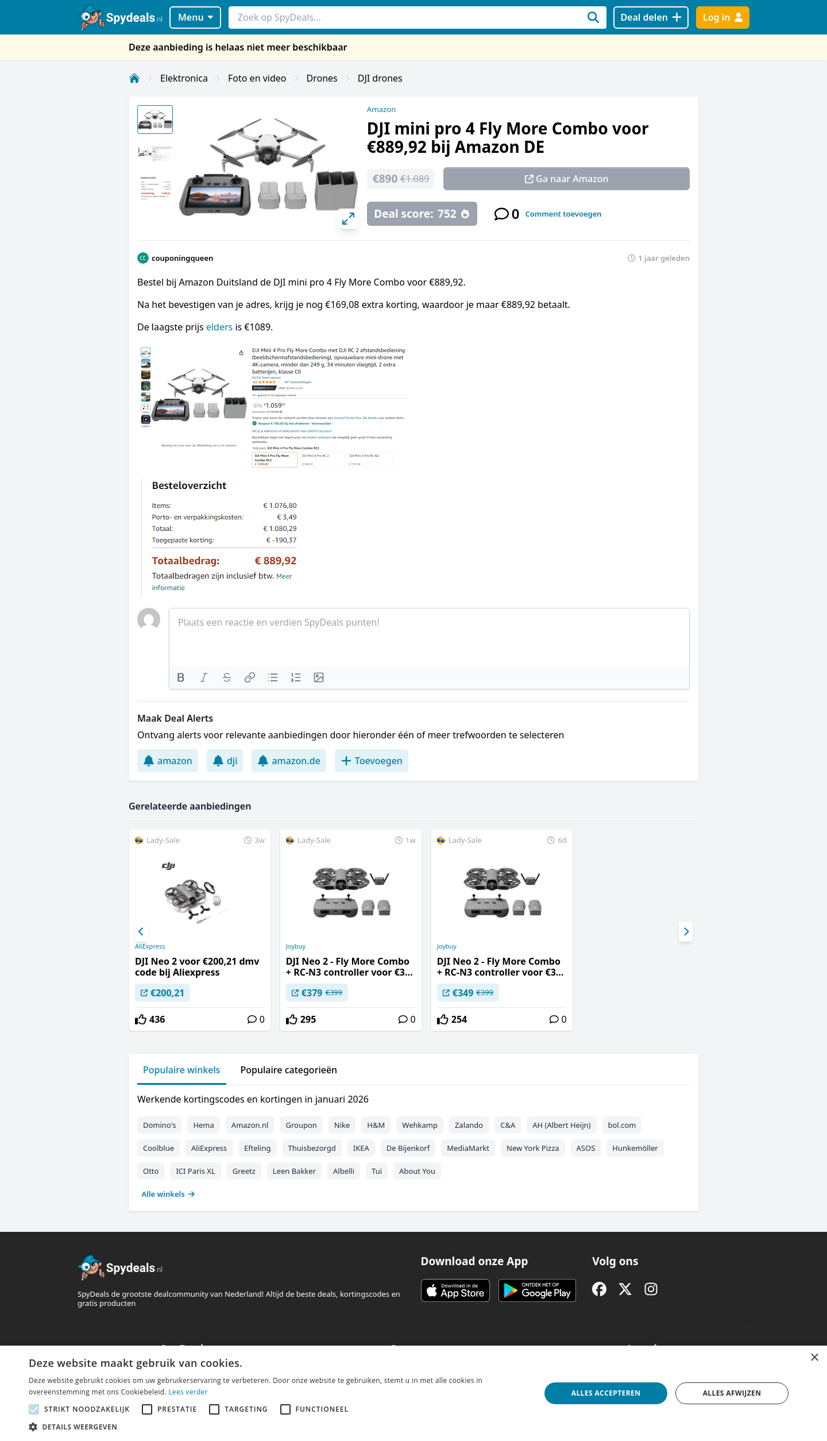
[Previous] (141, 932)
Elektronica (184, 78)
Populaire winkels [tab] (182, 1070)
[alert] (413, 1393)
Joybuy (296, 946)
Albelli (343, 1171)
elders (220, 327)
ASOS (586, 1148)
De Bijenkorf (408, 1148)
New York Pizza (533, 1148)
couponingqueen (182, 258)
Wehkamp (420, 1125)
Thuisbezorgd (312, 1148)
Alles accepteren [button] (606, 1393)
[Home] (134, 78)
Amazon (381, 109)
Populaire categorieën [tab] (289, 1070)
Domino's (159, 1125)
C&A (507, 1125)
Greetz (244, 1171)
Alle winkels (168, 1194)
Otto (151, 1171)
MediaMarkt (468, 1148)
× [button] (814, 1358)
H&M (376, 1125)
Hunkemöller (635, 1148)
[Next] (686, 932)
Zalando (469, 1125)
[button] (277, 1426)
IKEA (361, 1148)
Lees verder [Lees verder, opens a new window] (188, 1392)
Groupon (300, 1125)
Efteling (257, 1148)
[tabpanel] (413, 1144)
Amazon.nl (250, 1125)
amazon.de (288, 760)
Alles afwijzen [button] (732, 1393)
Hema (203, 1125)
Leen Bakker (294, 1171)
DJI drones (380, 78)
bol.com (622, 1125)
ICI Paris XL (195, 1171)
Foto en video (257, 78)
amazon (167, 760)
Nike (342, 1125)
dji (225, 760)
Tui (377, 1171)
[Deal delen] (651, 17)
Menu (195, 17)
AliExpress (150, 946)
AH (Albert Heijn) (561, 1125)
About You (417, 1171)
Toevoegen (372, 760)
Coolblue (158, 1148)
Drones (322, 78)
